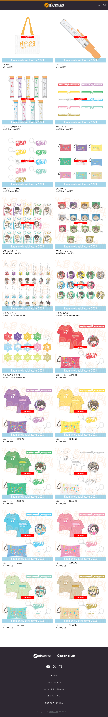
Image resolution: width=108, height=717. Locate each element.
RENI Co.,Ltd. (53, 712)
